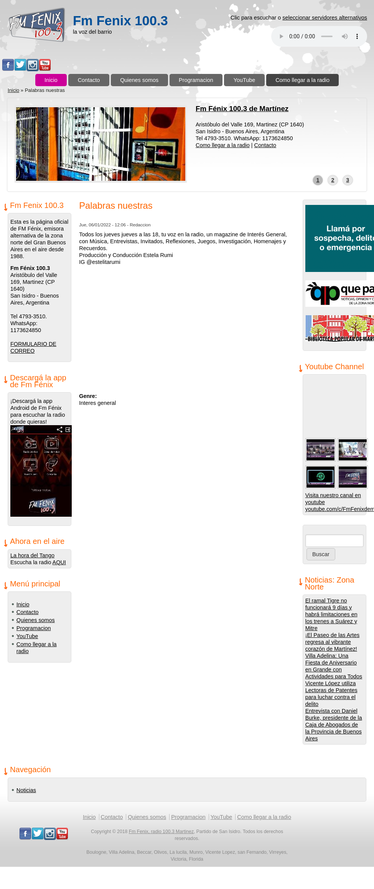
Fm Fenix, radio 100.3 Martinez (161, 831)
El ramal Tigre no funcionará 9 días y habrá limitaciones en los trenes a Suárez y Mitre (331, 614)
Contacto (89, 80)
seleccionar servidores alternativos (324, 18)
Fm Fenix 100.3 (120, 20)
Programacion (196, 80)
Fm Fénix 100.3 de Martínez (242, 109)
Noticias (26, 790)
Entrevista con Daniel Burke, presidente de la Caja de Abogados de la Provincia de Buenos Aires (333, 725)
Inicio (51, 80)
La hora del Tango (32, 555)
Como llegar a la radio (302, 80)
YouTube (244, 80)
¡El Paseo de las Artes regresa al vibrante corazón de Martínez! (332, 642)
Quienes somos (139, 80)
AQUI (59, 562)
